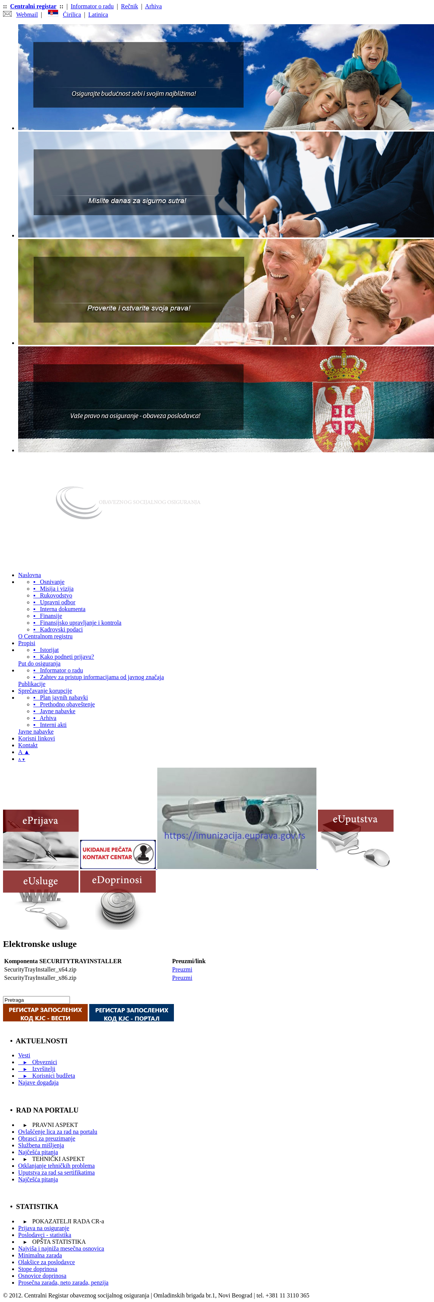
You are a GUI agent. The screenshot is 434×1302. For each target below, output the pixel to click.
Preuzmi (182, 969)
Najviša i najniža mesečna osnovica (61, 1248)
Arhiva (153, 6)
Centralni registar (33, 6)
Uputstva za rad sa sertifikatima (56, 1172)
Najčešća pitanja (38, 1152)
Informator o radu (92, 6)
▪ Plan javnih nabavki (60, 697)
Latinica (98, 14)
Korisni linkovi (36, 738)
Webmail (27, 14)
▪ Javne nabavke (54, 711)
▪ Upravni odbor (54, 602)
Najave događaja (38, 1082)
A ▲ (24, 752)
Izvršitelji (37, 1069)
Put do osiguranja (39, 663)
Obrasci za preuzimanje (46, 1138)
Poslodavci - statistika (44, 1235)
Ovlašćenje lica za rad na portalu (57, 1131)
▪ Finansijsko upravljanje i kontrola (77, 622)
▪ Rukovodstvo (52, 595)
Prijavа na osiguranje (43, 1228)
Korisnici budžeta (46, 1075)
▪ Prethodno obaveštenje (64, 704)
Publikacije (31, 684)
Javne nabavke (36, 731)
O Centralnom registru (45, 636)
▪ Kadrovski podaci (58, 629)
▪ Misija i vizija (53, 588)
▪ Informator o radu (58, 670)
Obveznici (37, 1062)
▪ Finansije (47, 616)
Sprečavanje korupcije (45, 690)
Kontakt (28, 745)
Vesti (24, 1055)
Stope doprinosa (37, 1269)
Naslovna (29, 575)
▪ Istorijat (46, 650)
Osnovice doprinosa (42, 1276)
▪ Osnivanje (49, 582)
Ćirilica (72, 14)
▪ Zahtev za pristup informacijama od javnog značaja (98, 677)
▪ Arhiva (44, 718)
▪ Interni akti (50, 725)
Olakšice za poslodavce (46, 1262)
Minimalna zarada (40, 1255)
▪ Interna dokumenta (59, 609)
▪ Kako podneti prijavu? (63, 656)
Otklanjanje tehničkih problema (56, 1165)
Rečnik (129, 6)
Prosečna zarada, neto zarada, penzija (63, 1282)
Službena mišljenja (41, 1145)
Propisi (26, 643)
